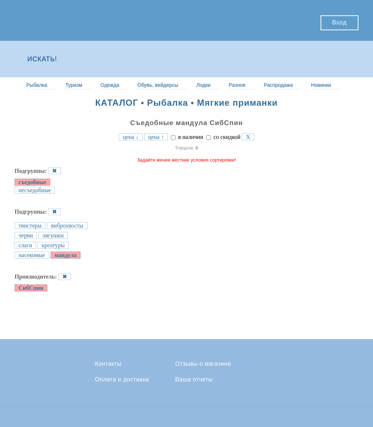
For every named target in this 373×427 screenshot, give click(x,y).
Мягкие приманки (237, 103)
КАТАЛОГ (116, 103)
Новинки (321, 85)
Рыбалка (36, 85)
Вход (339, 22)
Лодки (203, 85)
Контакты (108, 364)
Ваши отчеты (194, 380)
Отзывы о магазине (203, 364)
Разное (237, 85)
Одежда (110, 85)
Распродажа (278, 85)
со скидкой (223, 137)
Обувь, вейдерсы (157, 85)
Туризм (73, 85)
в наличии (187, 137)
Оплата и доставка (122, 380)
